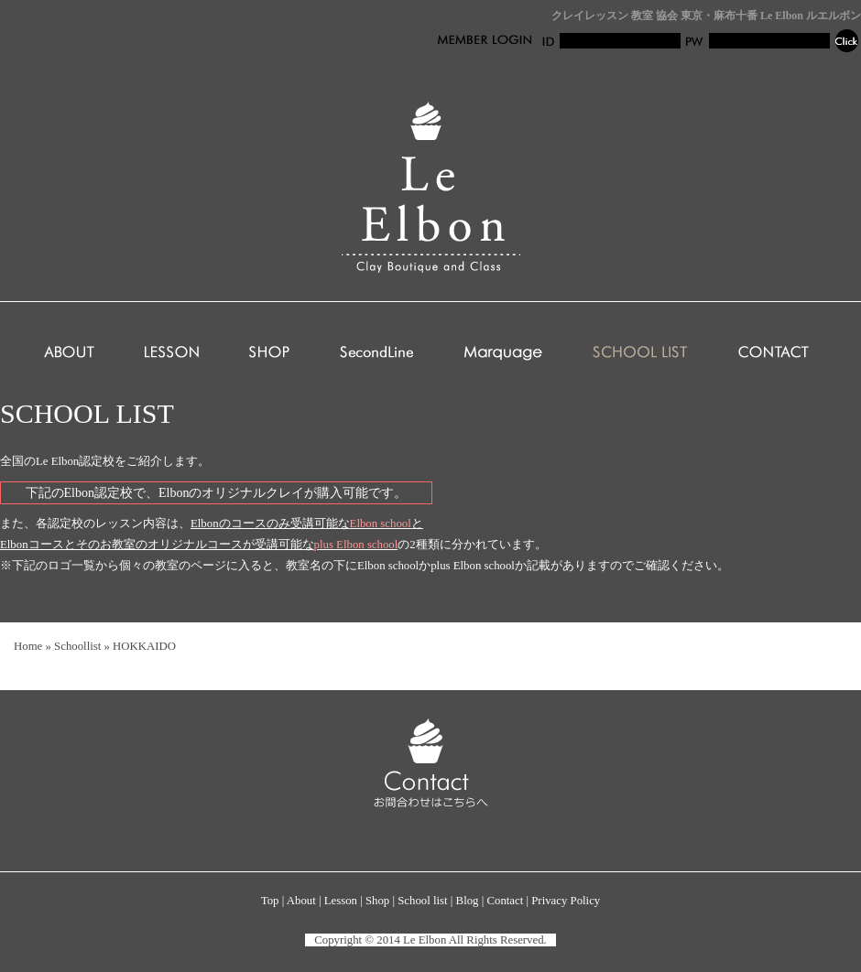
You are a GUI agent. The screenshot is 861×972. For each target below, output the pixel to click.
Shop (377, 900)
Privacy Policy (565, 900)
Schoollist (77, 646)
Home (28, 646)
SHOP (269, 354)
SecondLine (376, 354)
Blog (467, 900)
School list (422, 900)
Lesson (340, 900)
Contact (504, 900)
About (301, 900)
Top (270, 900)
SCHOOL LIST (640, 354)
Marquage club (502, 354)
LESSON (172, 354)
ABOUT (69, 354)
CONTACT (773, 354)
